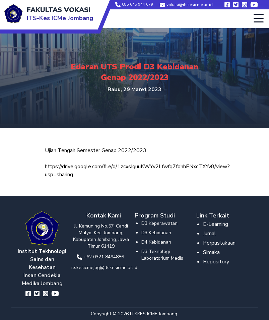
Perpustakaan (219, 243)
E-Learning (215, 224)
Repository (216, 261)
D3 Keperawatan (159, 223)
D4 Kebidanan (156, 242)
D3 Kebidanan (156, 233)
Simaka (211, 252)
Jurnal (209, 233)
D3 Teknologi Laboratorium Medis (162, 254)
